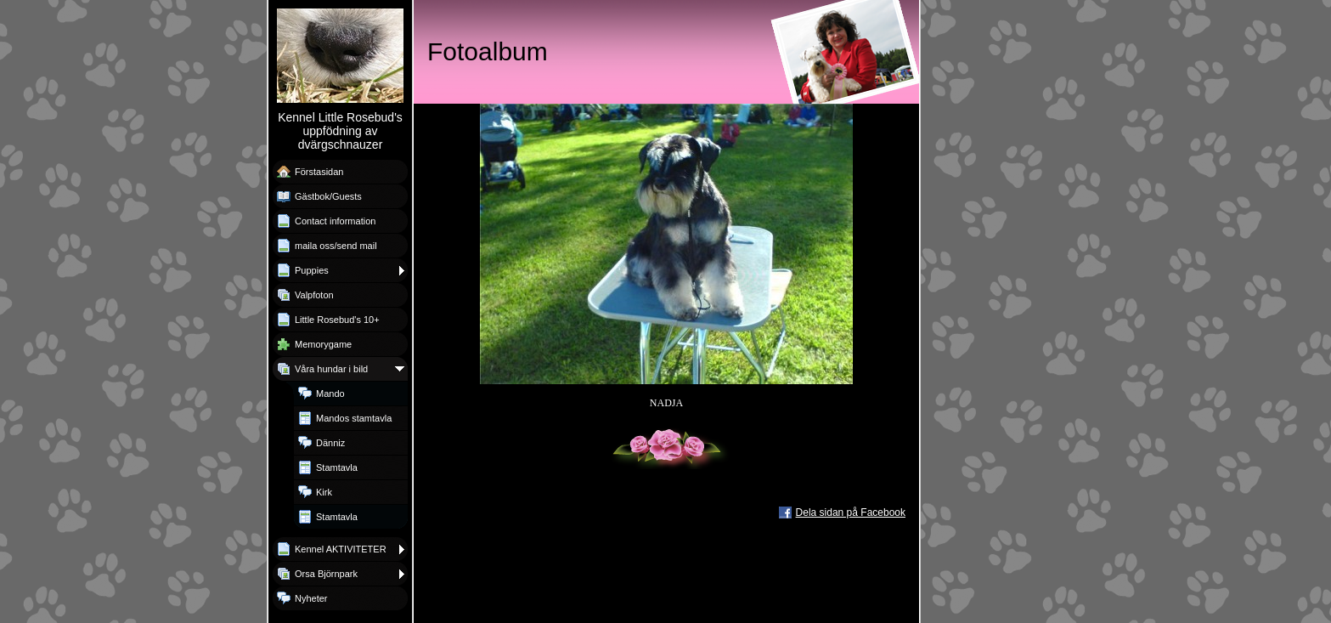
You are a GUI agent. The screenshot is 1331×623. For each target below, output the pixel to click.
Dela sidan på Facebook (850, 512)
